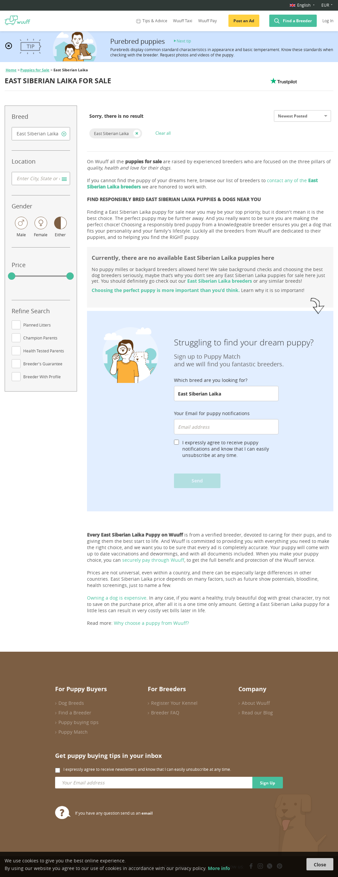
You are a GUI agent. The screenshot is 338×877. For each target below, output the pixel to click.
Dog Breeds (71, 703)
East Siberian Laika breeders (219, 281)
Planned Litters (37, 325)
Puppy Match (73, 732)
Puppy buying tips (78, 722)
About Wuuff (256, 703)
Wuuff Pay (207, 21)
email (147, 813)
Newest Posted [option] (292, 116)
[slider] (11, 276)
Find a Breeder (297, 21)
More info (219, 868)
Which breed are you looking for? (210, 380)
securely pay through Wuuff (153, 560)
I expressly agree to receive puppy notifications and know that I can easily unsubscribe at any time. (225, 448)
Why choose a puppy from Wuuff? (151, 623)
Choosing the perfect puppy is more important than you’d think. (166, 290)
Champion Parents (40, 337)
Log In (327, 21)
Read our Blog (257, 712)
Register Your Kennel (174, 703)
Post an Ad (243, 21)
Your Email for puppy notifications (212, 413)
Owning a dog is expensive (116, 598)
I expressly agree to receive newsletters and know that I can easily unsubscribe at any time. (147, 769)
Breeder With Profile (42, 376)
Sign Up (267, 783)
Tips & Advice (151, 21)
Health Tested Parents (43, 350)
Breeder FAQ (165, 712)
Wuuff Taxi (182, 21)
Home (11, 70)
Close (320, 864)
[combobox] (41, 133)
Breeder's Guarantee (42, 363)
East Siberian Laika (111, 133)
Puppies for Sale (34, 70)
